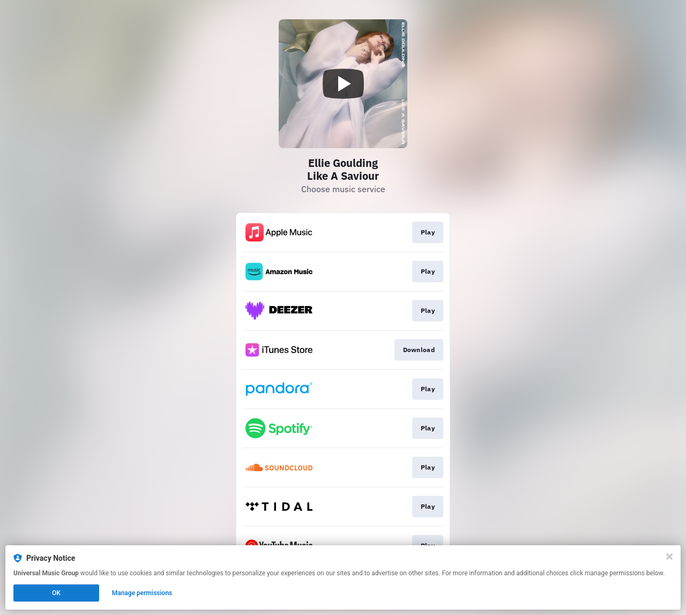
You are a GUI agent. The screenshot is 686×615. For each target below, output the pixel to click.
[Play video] (343, 84)
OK (56, 593)
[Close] (669, 556)
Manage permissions (142, 593)
